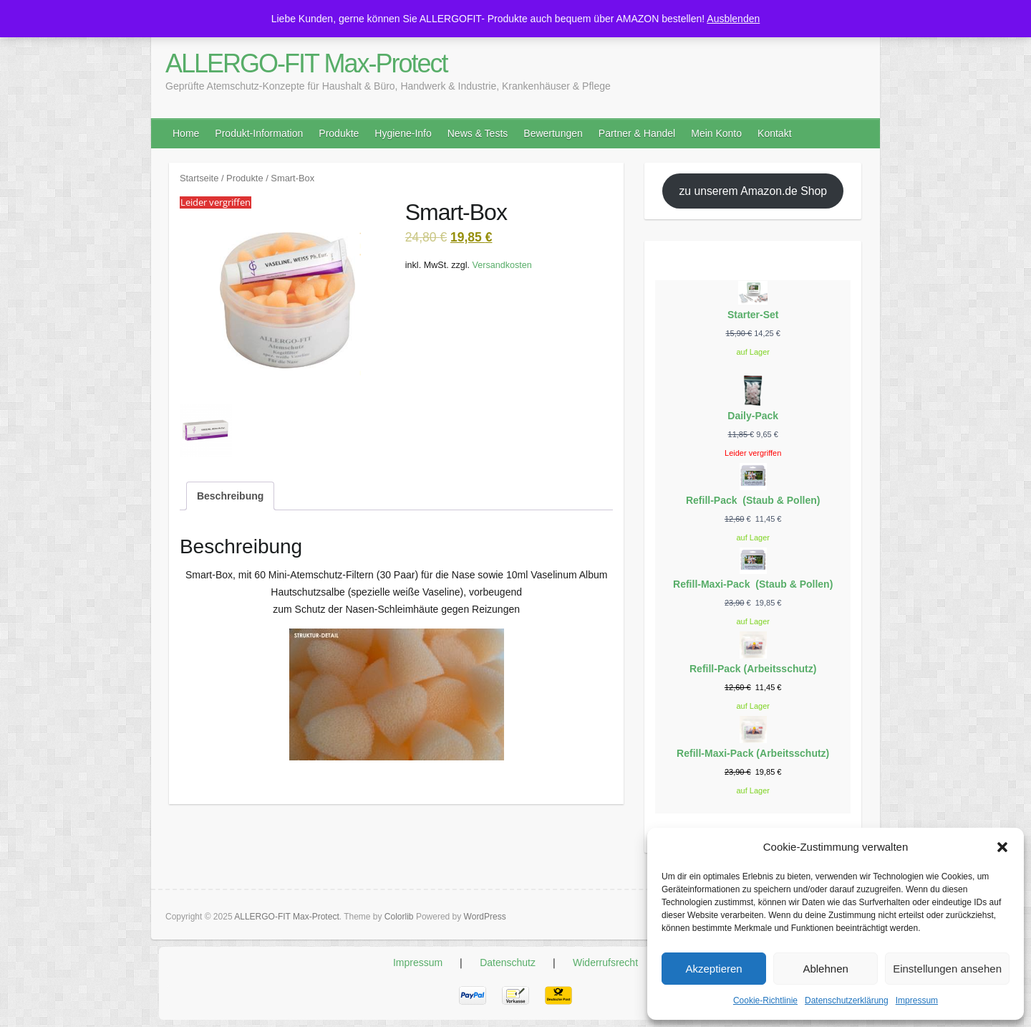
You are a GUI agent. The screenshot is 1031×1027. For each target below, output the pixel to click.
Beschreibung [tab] (230, 496)
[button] (1002, 847)
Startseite (199, 178)
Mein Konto (716, 133)
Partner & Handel (637, 133)
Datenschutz (508, 962)
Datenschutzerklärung (847, 1000)
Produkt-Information (259, 133)
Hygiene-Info (402, 133)
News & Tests (477, 133)
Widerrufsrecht (605, 962)
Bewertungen (553, 133)
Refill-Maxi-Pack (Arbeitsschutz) (753, 753)
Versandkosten (502, 265)
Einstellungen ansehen (947, 968)
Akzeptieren (713, 968)
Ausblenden (733, 18)
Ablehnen (825, 968)
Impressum (917, 1000)
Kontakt (774, 133)
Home (186, 133)
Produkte (339, 133)
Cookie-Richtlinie (765, 1000)
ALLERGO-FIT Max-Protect (306, 63)
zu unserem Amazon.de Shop (753, 191)
